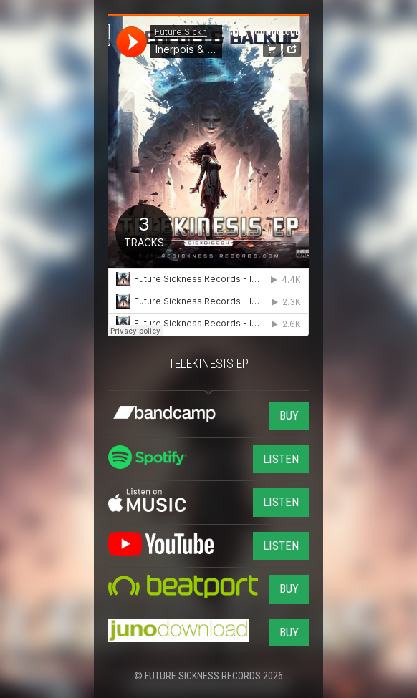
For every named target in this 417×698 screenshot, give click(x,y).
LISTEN (281, 459)
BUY (289, 415)
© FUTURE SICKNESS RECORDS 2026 (208, 676)
